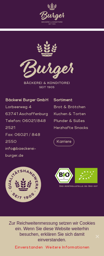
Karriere (64, 142)
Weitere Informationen (67, 247)
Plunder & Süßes (69, 121)
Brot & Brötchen (69, 107)
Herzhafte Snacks (71, 128)
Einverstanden (29, 247)
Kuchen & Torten (70, 114)
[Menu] (96, 7)
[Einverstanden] (97, 236)
